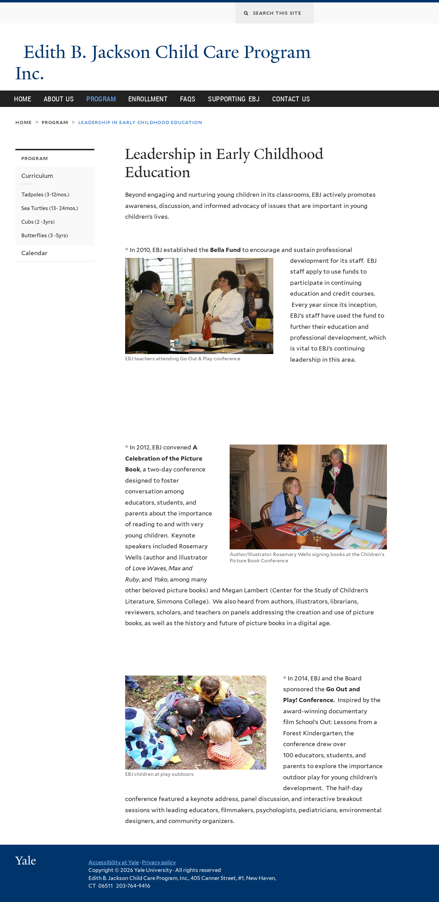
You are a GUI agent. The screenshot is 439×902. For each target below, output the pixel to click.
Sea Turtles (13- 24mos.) (49, 208)
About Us (59, 98)
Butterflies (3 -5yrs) (44, 235)
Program (101, 98)
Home (22, 98)
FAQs (188, 98)
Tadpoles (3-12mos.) (45, 194)
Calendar (34, 253)
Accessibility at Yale (113, 862)
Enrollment (147, 98)
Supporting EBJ (234, 98)
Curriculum (37, 175)
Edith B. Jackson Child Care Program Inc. (163, 63)
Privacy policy (159, 862)
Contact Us (291, 98)
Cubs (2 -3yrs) (38, 222)
